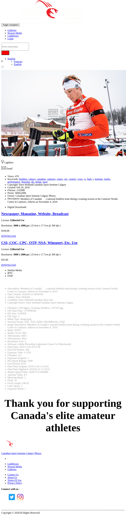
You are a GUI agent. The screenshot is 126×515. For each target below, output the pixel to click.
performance (13, 182)
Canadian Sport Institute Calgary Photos (21, 453)
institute (99, 179)
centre (60, 179)
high (89, 179)
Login (10, 38)
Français (18, 61)
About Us (12, 477)
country (72, 179)
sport (45, 182)
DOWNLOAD (8, 236)
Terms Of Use (14, 480)
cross (80, 179)
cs (85, 179)
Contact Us (13, 474)
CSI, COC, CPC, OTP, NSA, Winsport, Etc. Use (39, 243)
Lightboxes (13, 36)
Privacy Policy (14, 483)
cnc (66, 179)
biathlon (23, 179)
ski (32, 182)
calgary (32, 179)
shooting (25, 182)
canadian (41, 179)
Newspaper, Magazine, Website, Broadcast (35, 214)
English (11, 58)
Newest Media (14, 33)
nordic (107, 179)
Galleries (11, 30)
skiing (38, 182)
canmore (51, 179)
